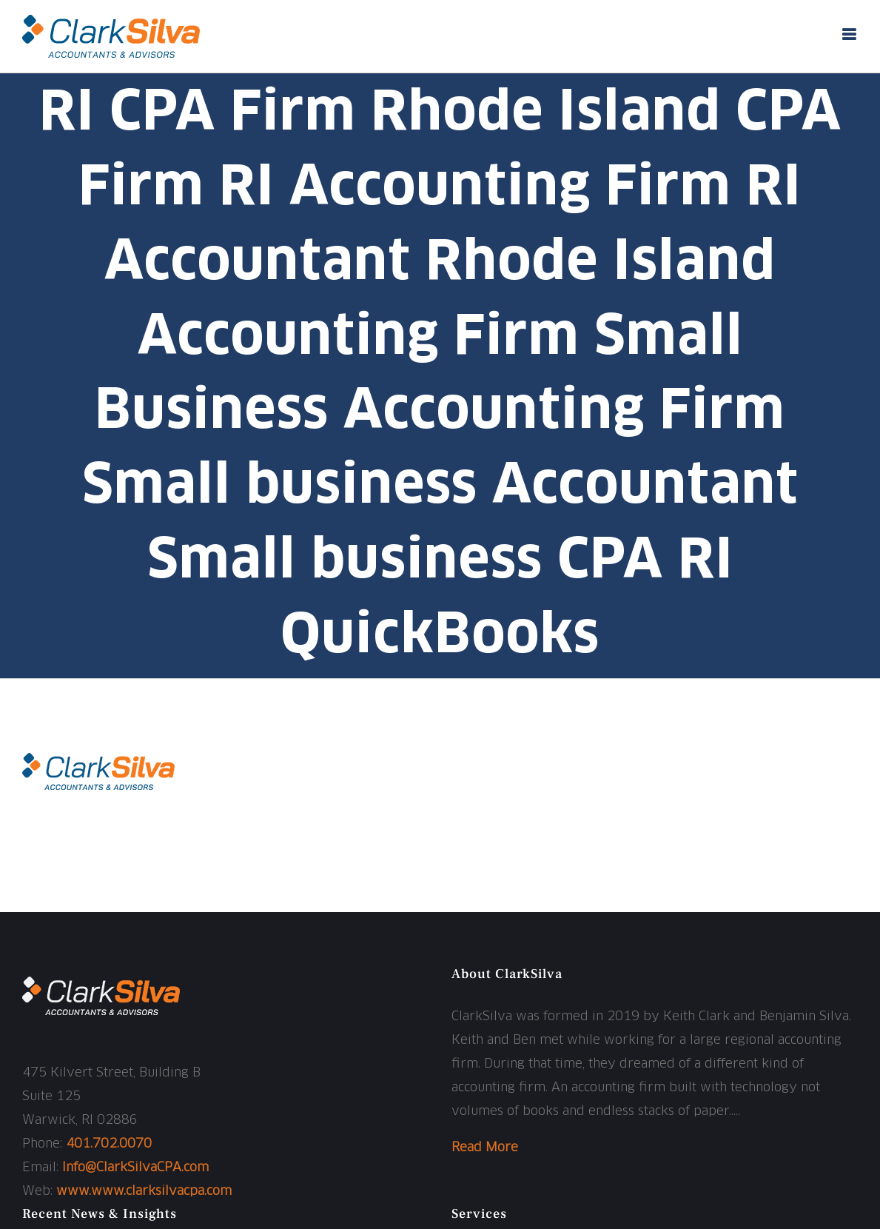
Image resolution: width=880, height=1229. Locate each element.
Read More (484, 1148)
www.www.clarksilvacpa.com (144, 1191)
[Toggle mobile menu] (850, 34)
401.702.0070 (109, 1144)
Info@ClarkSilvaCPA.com (135, 1168)
